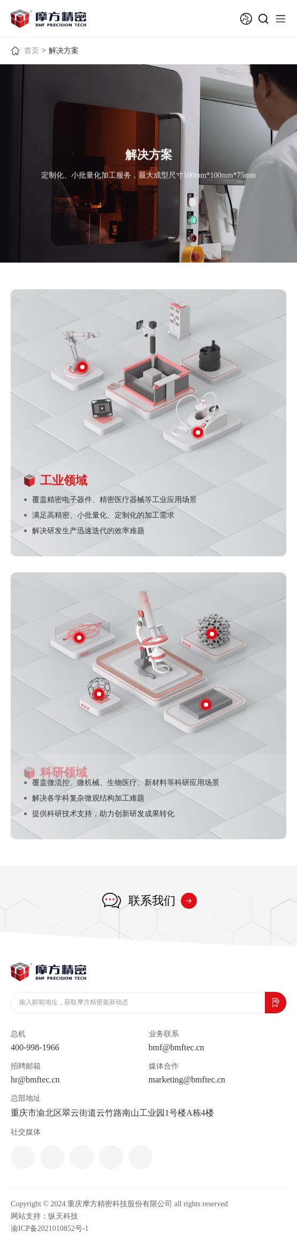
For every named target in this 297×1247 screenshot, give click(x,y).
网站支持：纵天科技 (44, 1216)
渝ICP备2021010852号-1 (49, 1228)
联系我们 (152, 900)
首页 (31, 51)
